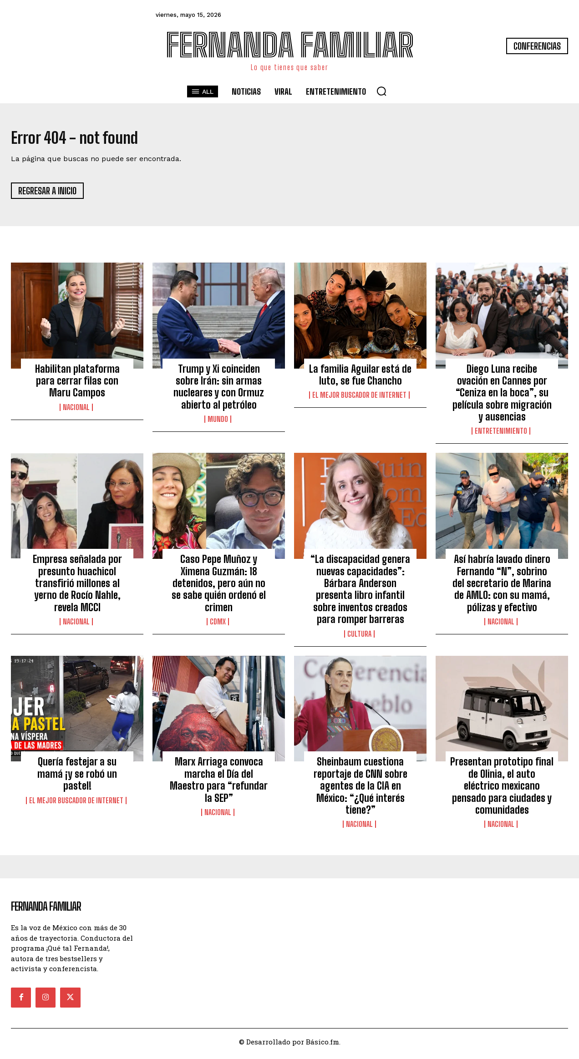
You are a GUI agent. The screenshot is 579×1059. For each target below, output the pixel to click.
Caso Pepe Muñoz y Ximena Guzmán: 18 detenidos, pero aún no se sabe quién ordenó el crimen (219, 587)
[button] (381, 91)
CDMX (218, 625)
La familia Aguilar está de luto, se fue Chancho (360, 378)
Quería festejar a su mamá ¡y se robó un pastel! (77, 778)
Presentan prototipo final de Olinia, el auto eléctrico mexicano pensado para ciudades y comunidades (502, 790)
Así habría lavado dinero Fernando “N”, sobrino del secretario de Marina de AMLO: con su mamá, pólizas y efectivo (501, 587)
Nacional (76, 411)
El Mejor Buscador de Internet (359, 399)
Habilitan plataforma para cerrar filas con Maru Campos (77, 384)
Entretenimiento (501, 435)
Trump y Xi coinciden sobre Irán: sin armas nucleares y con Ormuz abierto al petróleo (218, 390)
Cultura (359, 637)
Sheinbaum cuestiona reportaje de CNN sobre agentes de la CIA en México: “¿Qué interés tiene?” (360, 790)
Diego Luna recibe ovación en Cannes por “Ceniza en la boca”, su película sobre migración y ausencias (502, 396)
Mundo (218, 423)
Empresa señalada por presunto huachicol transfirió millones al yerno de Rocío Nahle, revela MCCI (77, 587)
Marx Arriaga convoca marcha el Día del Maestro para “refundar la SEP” (219, 784)
